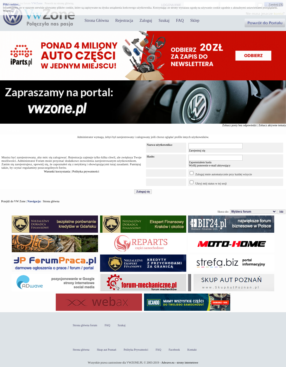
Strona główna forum (85, 325)
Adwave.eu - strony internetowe (179, 362)
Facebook (174, 349)
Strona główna (51, 201)
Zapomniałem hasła (200, 162)
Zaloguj (146, 20)
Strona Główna (97, 20)
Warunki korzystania (57, 171)
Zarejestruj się (197, 150)
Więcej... (8, 10)
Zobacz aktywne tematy (272, 125)
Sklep (194, 20)
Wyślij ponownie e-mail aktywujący (210, 165)
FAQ (180, 20)
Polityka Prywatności (136, 349)
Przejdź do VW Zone (13, 201)
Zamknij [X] (276, 4)
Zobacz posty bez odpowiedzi (239, 125)
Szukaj (164, 20)
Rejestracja (124, 20)
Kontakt (192, 349)
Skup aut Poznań (106, 349)
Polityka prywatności (85, 171)
